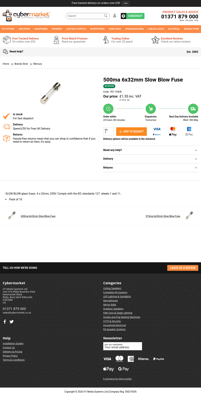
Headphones (41, 29)
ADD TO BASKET (131, 131)
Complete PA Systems (115, 292)
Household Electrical (114, 325)
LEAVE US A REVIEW (182, 267)
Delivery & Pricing (12, 351)
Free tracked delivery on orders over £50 (100, 3)
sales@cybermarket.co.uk (17, 312)
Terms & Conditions (14, 359)
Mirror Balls (109, 304)
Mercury (35, 63)
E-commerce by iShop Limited (117, 378)
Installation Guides (13, 343)
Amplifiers (24, 29)
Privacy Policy (10, 355)
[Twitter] (5, 321)
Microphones (97, 29)
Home (6, 63)
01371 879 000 (179, 16)
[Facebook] (12, 321)
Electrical (174, 29)
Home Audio (115, 29)
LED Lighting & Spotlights (117, 296)
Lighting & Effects (76, 29)
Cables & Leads (156, 29)
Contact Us (9, 347)
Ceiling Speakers (112, 288)
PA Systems (8, 29)
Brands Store (191, 29)
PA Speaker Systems (114, 329)
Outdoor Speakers (113, 308)
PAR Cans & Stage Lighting (117, 312)
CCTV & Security (112, 321)
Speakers (57, 29)
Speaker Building (134, 29)
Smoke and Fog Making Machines (121, 317)
